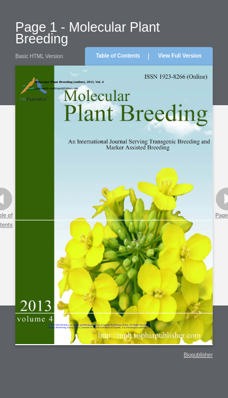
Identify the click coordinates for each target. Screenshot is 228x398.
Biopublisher (198, 355)
